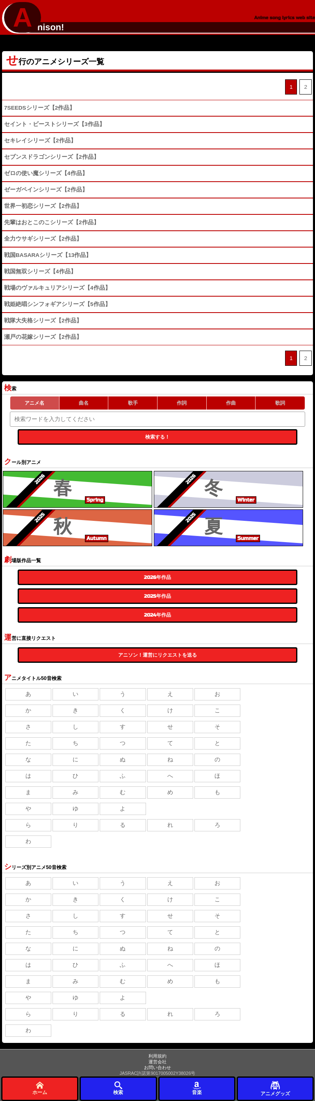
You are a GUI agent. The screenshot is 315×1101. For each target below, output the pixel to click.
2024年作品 (157, 615)
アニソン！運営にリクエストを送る (157, 655)
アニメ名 (34, 403)
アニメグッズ (275, 1088)
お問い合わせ (157, 1067)
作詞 (182, 403)
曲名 (84, 403)
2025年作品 (157, 596)
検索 (118, 1088)
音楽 (197, 1088)
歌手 (133, 403)
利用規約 (157, 1056)
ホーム (39, 1088)
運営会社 (157, 1061)
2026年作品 (157, 577)
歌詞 (280, 403)
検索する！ (157, 437)
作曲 (231, 403)
